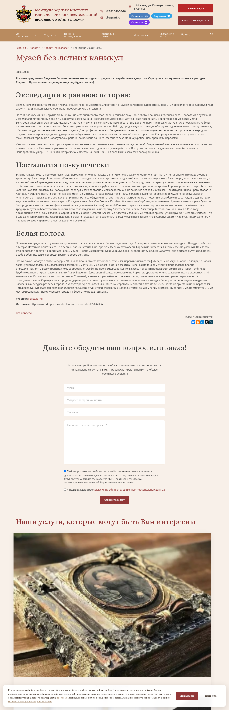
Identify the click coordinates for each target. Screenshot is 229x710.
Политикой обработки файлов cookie (30, 701)
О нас (19, 663)
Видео (20, 680)
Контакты (43, 680)
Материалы (140, 35)
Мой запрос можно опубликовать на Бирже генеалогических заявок (108, 471)
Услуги (48, 35)
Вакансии (43, 674)
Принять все (187, 696)
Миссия (41, 669)
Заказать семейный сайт (140, 578)
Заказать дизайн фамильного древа (189, 632)
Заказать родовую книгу (139, 631)
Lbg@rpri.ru (113, 17)
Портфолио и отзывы (108, 35)
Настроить (211, 696)
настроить (62, 697)
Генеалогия (35, 298)
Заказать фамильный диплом (190, 578)
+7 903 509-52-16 (116, 11)
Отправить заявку (114, 499)
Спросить (139, 16)
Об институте (22, 35)
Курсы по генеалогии (130, 684)
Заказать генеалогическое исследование (39, 578)
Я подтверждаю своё (114, 489)
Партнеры (43, 663)
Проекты (21, 669)
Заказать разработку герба (39, 631)
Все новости (24, 313)
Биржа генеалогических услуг (89, 578)
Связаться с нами (167, 35)
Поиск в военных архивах (89, 631)
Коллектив (22, 674)
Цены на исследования (73, 35)
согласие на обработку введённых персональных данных (129, 489)
